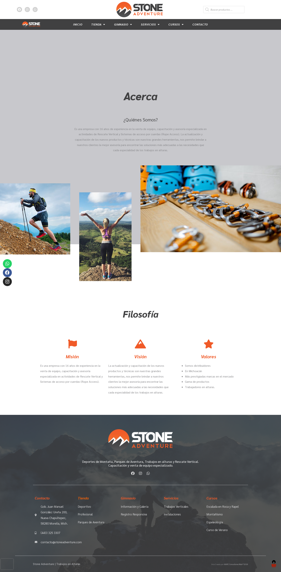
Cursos (176, 24)
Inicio (77, 24)
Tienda (98, 24)
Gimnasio (123, 24)
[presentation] (7, 564)
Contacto (200, 24)
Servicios (150, 24)
